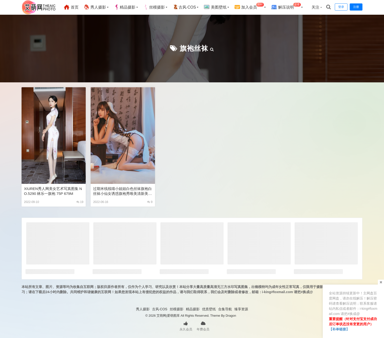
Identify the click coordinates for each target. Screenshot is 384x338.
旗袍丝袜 (194, 48)
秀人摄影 (95, 7)
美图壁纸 (215, 7)
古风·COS (184, 7)
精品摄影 (124, 7)
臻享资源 (241, 309)
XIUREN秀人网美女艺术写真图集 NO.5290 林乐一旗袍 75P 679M (53, 191)
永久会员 (186, 325)
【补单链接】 (339, 329)
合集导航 (225, 309)
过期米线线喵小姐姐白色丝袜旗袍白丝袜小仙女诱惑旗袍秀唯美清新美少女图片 (122, 191)
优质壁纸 (209, 309)
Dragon (231, 315)
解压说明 (286, 6)
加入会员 (249, 6)
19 (80, 202)
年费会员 (203, 325)
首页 (71, 7)
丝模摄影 (154, 7)
